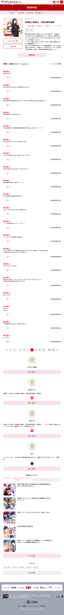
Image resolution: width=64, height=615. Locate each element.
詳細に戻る (32, 55)
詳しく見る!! (32, 372)
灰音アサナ (39, 25)
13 (9, 132)
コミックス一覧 (12, 41)
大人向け (28, 563)
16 (9, 91)
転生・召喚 (7, 563)
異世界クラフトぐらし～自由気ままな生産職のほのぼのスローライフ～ (34, 498)
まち (60, 25)
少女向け (35, 563)
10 (9, 146)
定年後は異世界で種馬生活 (24, 524)
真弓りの (47, 25)
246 (53, 350)
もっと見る (32, 552)
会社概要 (24, 601)
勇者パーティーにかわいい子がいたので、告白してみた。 (34, 511)
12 (9, 78)
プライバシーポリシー (33, 601)
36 (9, 227)
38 (9, 241)
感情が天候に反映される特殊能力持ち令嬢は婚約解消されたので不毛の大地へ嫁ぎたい (34, 485)
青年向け (21, 563)
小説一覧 (12, 46)
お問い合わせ (43, 601)
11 (43, 350)
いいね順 (58, 64)
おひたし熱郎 (31, 25)
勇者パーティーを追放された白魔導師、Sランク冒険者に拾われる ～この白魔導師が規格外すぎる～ (33, 538)
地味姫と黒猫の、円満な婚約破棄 (39, 22)
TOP (19, 601)
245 (49, 350)
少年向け (14, 563)
